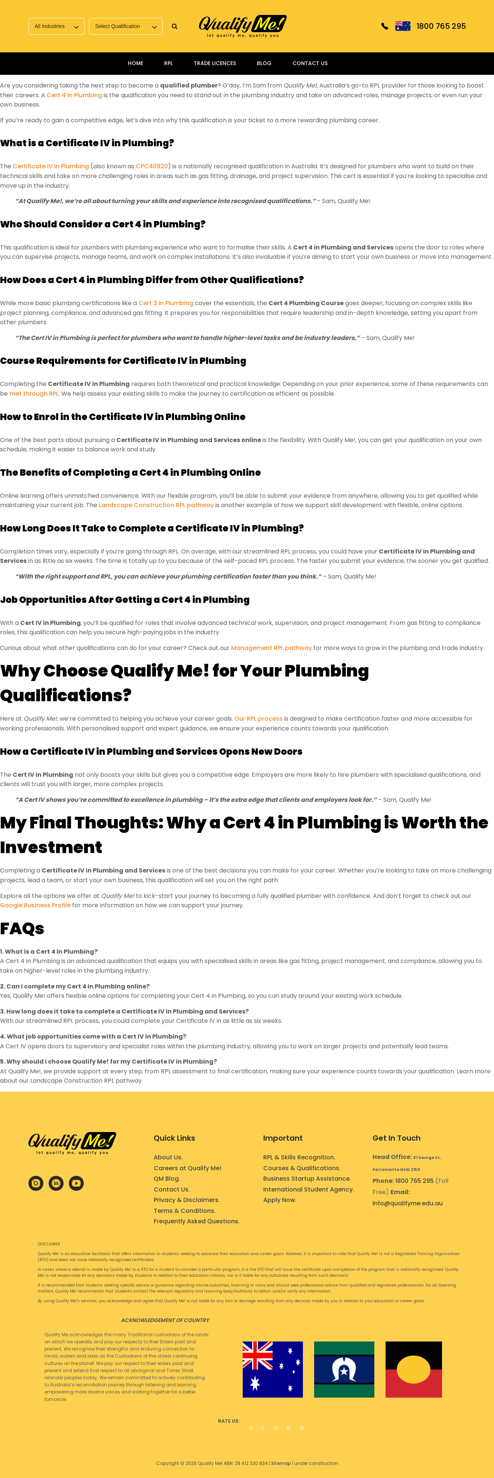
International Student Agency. (308, 1189)
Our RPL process (258, 718)
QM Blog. (167, 1178)
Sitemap (281, 1463)
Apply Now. (280, 1200)
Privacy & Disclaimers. (187, 1200)
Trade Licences (215, 63)
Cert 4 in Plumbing (74, 95)
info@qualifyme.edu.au (407, 1203)
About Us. (168, 1157)
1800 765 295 (414, 1181)
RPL (168, 63)
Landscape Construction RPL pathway (156, 505)
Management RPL (257, 648)
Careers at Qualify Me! (187, 1168)
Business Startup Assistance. (307, 1178)
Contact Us (310, 63)
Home (135, 63)
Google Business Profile (35, 905)
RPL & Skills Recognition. (299, 1157)
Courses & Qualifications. (302, 1168)
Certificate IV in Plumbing (51, 166)
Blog (264, 63)
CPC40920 (152, 166)
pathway (297, 648)
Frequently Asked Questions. (197, 1221)
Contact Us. (172, 1189)
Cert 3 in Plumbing (165, 303)
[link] (243, 26)
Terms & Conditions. (185, 1210)
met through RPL (34, 393)
